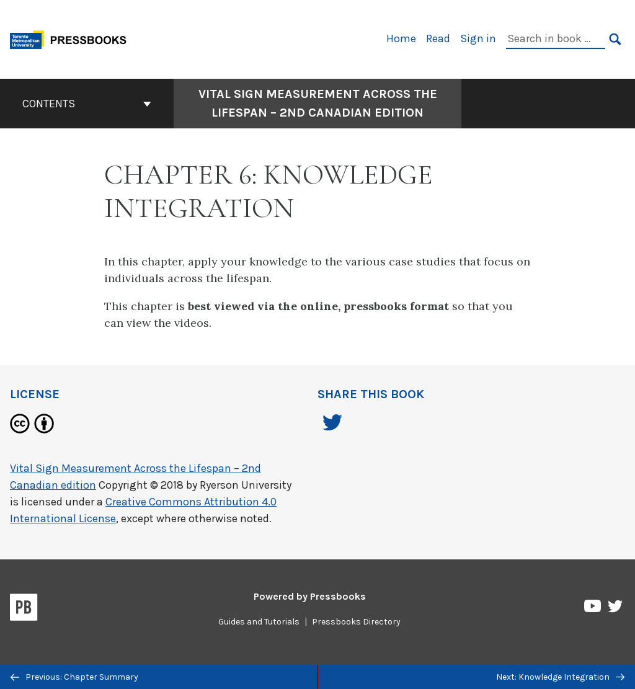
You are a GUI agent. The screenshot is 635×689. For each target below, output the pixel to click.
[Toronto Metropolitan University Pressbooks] (72, 38)
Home (401, 38)
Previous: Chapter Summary (74, 677)
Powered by (310, 596)
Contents (86, 103)
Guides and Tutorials (259, 621)
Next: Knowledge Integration (560, 677)
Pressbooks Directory (356, 621)
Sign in (478, 38)
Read (438, 38)
